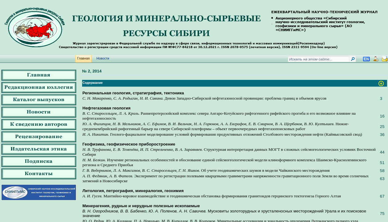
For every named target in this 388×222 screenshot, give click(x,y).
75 (382, 213)
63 (382, 178)
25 (382, 126)
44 (382, 152)
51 (382, 162)
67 (382, 196)
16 (382, 116)
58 (382, 170)
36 (382, 134)
